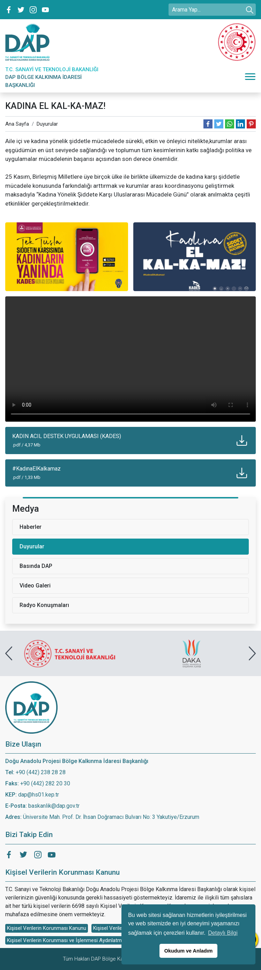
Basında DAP (36, 566)
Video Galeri (35, 585)
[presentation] (8, 653)
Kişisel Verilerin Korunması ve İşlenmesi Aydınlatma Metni (73, 940)
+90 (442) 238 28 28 (41, 772)
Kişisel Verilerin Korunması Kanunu (46, 928)
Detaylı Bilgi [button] (222, 933)
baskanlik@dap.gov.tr (54, 805)
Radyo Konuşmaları (44, 605)
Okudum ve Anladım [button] (188, 951)
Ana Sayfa (17, 124)
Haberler (31, 527)
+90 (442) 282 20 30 (45, 783)
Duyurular (47, 124)
